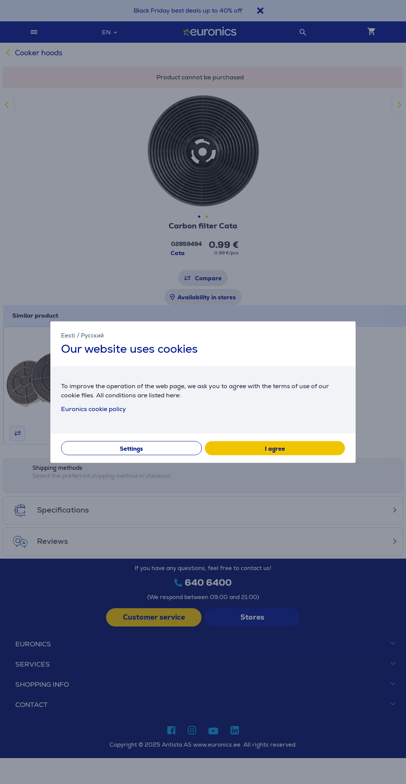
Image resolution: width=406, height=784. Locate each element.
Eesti (68, 335)
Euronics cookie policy (93, 409)
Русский (92, 335)
